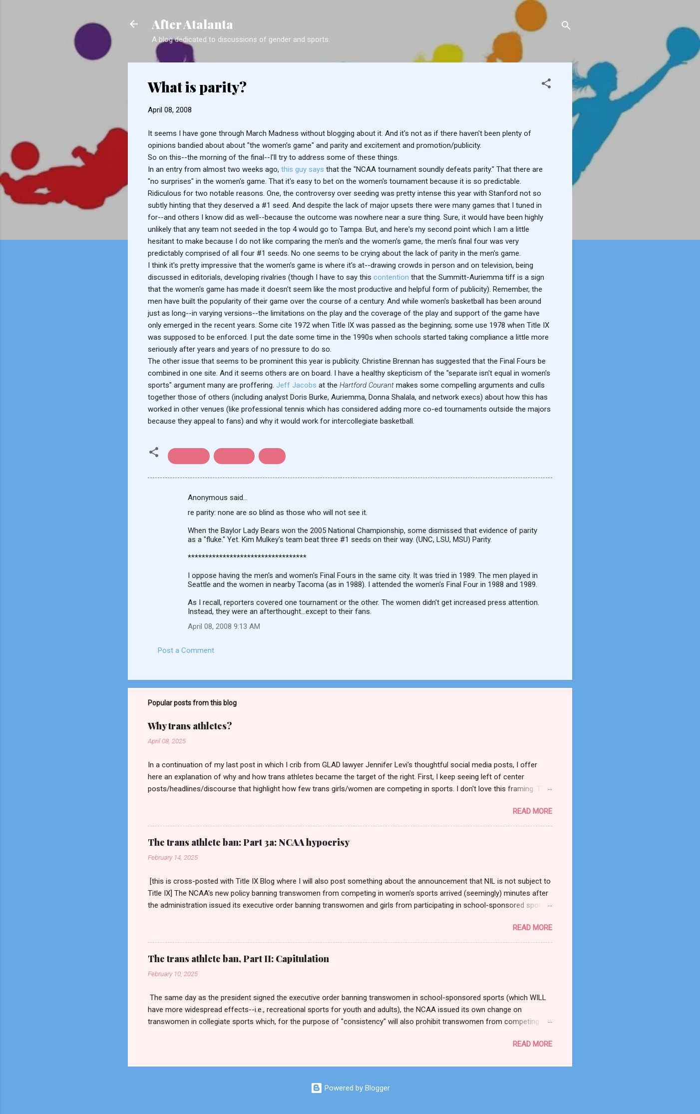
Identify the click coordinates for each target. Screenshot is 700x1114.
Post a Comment (186, 650)
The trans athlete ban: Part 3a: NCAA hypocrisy (249, 842)
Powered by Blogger (350, 1088)
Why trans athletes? (190, 726)
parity (272, 456)
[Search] (566, 27)
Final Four (234, 456)
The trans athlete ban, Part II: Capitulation (238, 959)
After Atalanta (192, 24)
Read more (532, 811)
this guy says (303, 169)
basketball (188, 456)
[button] (546, 85)
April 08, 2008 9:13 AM (224, 626)
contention (391, 277)
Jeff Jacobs (297, 385)
